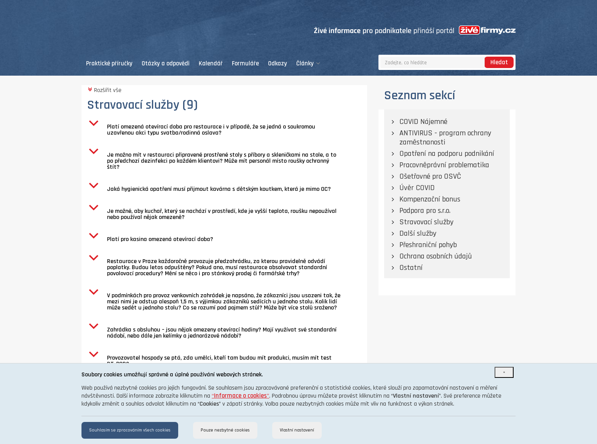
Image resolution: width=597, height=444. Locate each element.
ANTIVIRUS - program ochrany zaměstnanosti (445, 137)
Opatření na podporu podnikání (446, 154)
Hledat (499, 63)
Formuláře (245, 64)
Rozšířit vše (104, 90)
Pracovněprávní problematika (444, 165)
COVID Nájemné (423, 122)
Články (308, 64)
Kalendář (211, 64)
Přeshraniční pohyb (428, 245)
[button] (227, 130)
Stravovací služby (426, 222)
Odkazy (277, 64)
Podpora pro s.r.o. (424, 211)
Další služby (417, 233)
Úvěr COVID (417, 188)
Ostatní (411, 268)
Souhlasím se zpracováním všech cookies (130, 430)
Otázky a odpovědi (166, 64)
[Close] (504, 372)
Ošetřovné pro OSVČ (430, 176)
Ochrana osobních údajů (435, 256)
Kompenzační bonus (429, 199)
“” (240, 396)
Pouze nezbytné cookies (225, 430)
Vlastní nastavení (297, 430)
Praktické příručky (109, 64)
